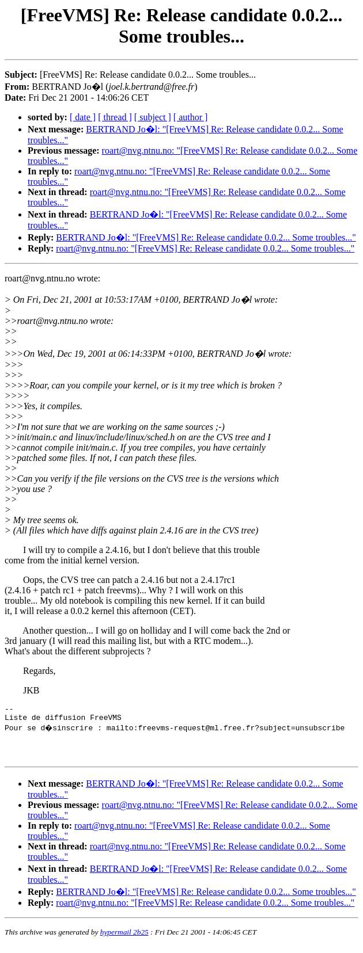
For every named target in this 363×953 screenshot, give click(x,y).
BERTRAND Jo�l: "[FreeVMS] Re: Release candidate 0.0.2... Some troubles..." (206, 237)
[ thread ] (115, 117)
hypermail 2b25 (124, 939)
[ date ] (83, 117)
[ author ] (190, 117)
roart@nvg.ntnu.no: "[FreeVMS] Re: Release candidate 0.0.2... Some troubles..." (205, 248)
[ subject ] (152, 117)
